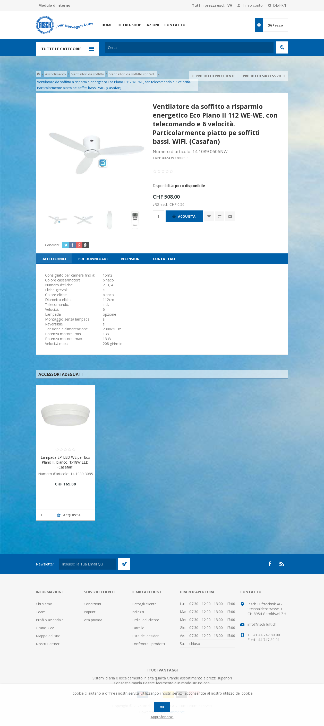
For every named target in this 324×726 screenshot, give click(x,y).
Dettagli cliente (144, 603)
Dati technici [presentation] (53, 258)
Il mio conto (253, 5)
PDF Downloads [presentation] (93, 258)
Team (41, 611)
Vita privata (93, 619)
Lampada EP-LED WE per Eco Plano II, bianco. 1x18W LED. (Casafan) (65, 462)
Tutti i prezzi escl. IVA (212, 5)
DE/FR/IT (280, 5)
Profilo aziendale (50, 619)
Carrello (138, 627)
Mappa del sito (48, 635)
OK (162, 707)
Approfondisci (162, 716)
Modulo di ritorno (54, 5)
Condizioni (92, 603)
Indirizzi (138, 611)
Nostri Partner (47, 643)
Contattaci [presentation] (164, 258)
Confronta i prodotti (148, 643)
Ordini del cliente (145, 619)
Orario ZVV (45, 627)
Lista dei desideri (145, 635)
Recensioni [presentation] (131, 258)
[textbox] (189, 47)
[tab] (54, 258)
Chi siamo (44, 603)
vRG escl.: (161, 204)
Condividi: (52, 245)
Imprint (90, 611)
